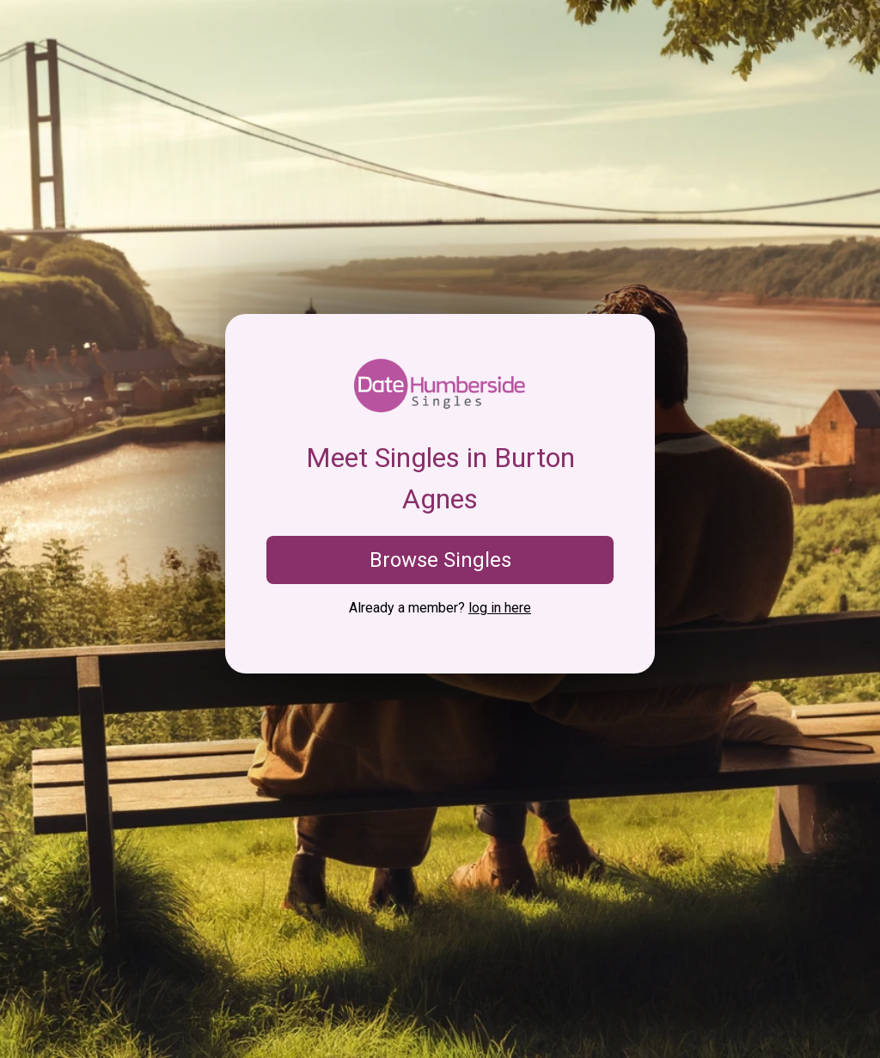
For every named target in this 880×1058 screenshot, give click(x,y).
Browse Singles (440, 560)
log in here (499, 608)
